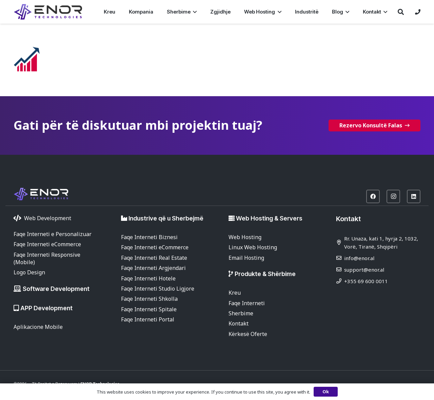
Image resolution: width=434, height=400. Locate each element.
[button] (194, 12)
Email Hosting (246, 257)
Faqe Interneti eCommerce (47, 244)
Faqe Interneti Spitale (149, 309)
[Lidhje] (417, 12)
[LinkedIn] (413, 196)
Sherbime (241, 313)
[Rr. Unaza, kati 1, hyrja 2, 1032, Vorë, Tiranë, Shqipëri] (340, 242)
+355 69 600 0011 (366, 281)
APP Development (46, 308)
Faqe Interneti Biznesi (149, 237)
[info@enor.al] (340, 257)
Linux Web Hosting (253, 247)
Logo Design (29, 272)
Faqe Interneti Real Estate (154, 257)
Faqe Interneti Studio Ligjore (157, 288)
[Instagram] (393, 196)
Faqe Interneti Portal (147, 319)
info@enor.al (359, 258)
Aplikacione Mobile (38, 327)
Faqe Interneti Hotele (148, 278)
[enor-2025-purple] (48, 11)
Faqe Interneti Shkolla (149, 298)
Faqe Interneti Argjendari (153, 268)
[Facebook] (373, 196)
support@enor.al (364, 269)
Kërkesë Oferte (248, 334)
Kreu (235, 292)
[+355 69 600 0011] (340, 280)
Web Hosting (245, 237)
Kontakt (239, 323)
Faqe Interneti (247, 303)
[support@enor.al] (340, 269)
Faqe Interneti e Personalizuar (53, 234)
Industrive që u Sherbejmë (166, 218)
